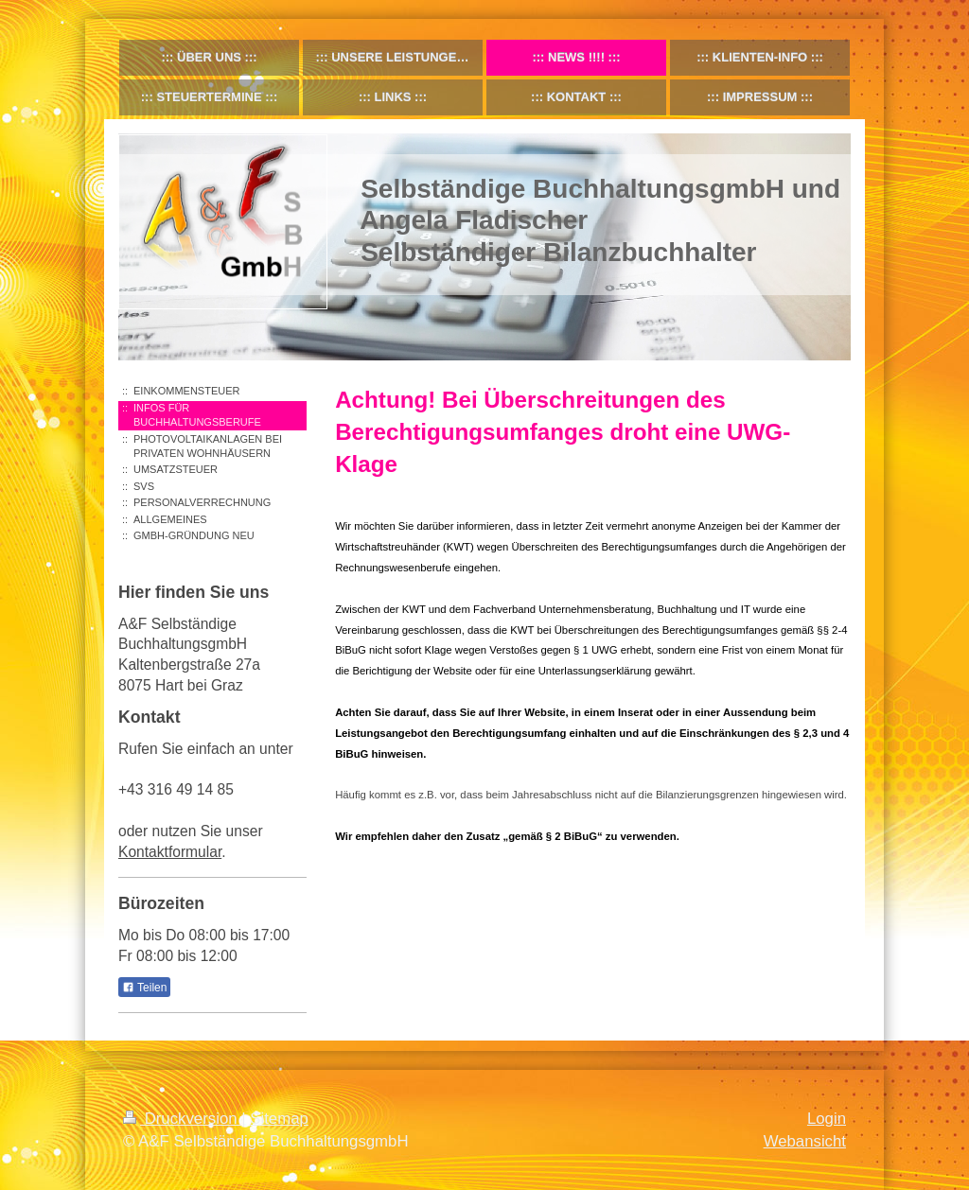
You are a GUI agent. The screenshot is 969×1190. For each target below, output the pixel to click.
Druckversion (182, 1119)
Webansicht (805, 1141)
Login (826, 1119)
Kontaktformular (169, 852)
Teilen (144, 987)
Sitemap (279, 1119)
